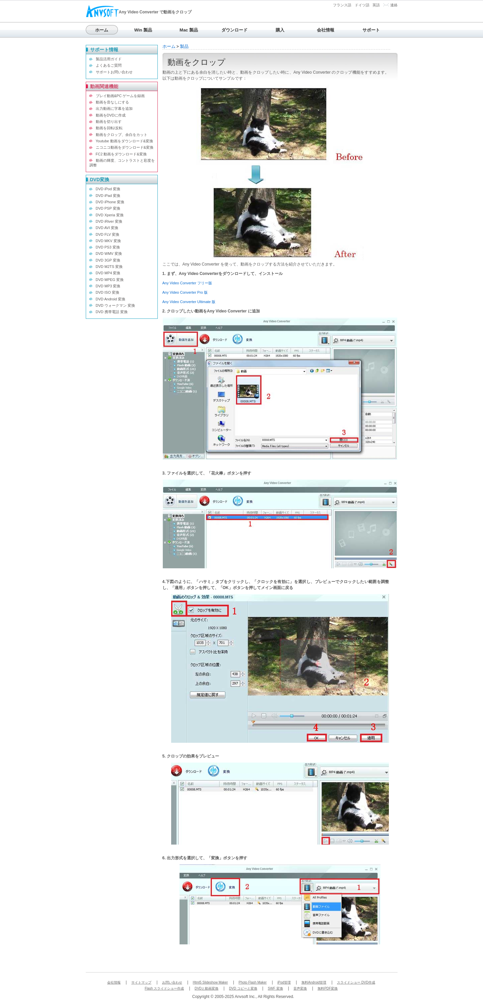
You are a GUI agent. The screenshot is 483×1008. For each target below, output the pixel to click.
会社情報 (325, 29)
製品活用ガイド (109, 59)
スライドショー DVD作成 (356, 982)
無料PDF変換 (328, 988)
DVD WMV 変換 (109, 253)
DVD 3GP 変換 (108, 260)
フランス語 (342, 5)
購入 (280, 29)
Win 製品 (143, 29)
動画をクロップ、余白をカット (121, 135)
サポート (371, 29)
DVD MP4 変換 (108, 273)
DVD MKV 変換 (108, 241)
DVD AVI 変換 (107, 228)
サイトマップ (141, 982)
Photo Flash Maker (252, 982)
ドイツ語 (362, 5)
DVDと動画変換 (206, 988)
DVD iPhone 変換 (110, 202)
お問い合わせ (172, 982)
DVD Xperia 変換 (110, 215)
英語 (376, 5)
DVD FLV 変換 (108, 234)
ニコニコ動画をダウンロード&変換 (124, 147)
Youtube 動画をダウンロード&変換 (124, 141)
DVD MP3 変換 (108, 286)
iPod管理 (284, 982)
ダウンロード (234, 29)
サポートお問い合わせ (114, 72)
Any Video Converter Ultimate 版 (189, 302)
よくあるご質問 (109, 65)
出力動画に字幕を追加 (114, 108)
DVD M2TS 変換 (109, 267)
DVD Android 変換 (111, 299)
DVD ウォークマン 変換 (115, 305)
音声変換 (300, 988)
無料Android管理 (313, 982)
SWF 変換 (275, 988)
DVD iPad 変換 (108, 196)
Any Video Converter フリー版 (187, 283)
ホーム (101, 29)
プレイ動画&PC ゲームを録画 (120, 96)
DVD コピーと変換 (243, 988)
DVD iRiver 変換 (109, 221)
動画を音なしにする (112, 102)
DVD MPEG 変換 (110, 280)
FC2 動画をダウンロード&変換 (121, 154)
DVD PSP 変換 (108, 208)
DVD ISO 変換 (107, 292)
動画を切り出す (109, 122)
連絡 (394, 5)
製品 (184, 46)
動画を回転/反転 (109, 128)
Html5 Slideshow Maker (210, 982)
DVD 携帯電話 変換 (112, 312)
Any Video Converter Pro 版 (185, 292)
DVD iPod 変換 (108, 189)
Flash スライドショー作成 (164, 988)
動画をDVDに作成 (111, 115)
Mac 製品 (189, 29)
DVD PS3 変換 (108, 247)
